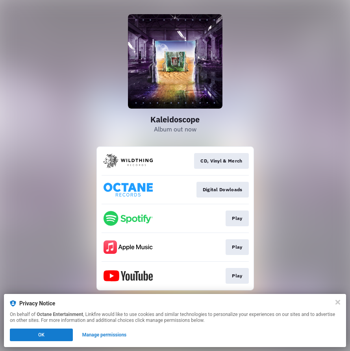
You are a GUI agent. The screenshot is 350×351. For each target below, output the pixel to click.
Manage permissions (104, 335)
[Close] (337, 302)
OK (41, 335)
